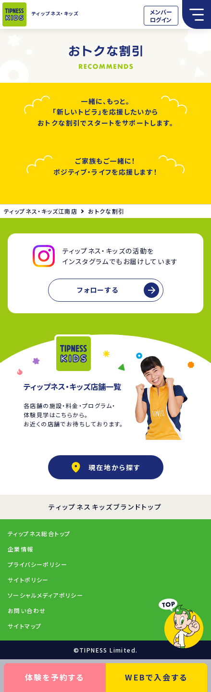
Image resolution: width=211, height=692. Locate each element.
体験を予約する (55, 677)
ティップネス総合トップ (39, 533)
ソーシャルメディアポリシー (45, 595)
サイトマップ (24, 626)
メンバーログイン (161, 16)
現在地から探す (106, 467)
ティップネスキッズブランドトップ (105, 507)
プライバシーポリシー (37, 564)
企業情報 (21, 549)
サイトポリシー (28, 580)
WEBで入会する (156, 677)
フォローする (97, 290)
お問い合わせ (27, 610)
